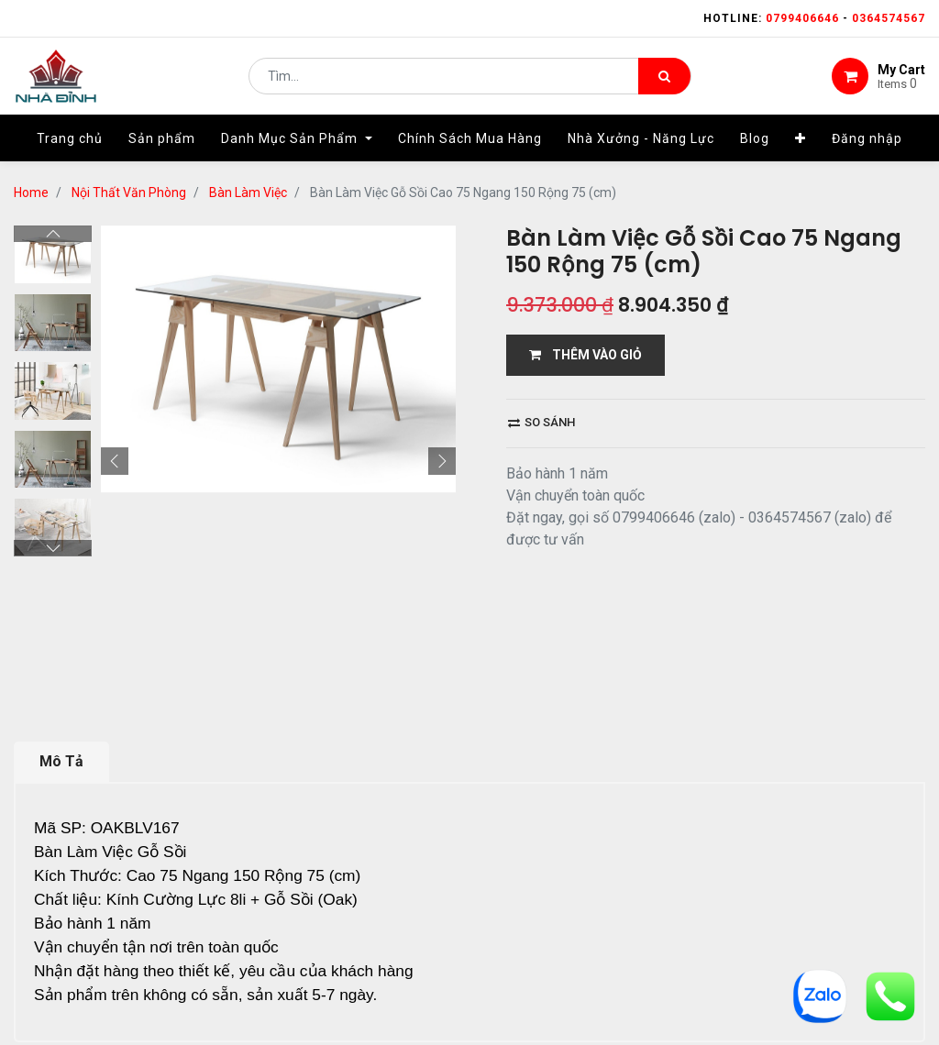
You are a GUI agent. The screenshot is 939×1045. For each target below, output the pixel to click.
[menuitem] (70, 144)
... (198, 987)
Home (31, 192)
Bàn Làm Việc (248, 192)
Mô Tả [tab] (61, 629)
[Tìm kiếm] (664, 78)
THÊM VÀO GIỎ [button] (585, 354)
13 (227, 987)
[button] (800, 144)
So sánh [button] (541, 422)
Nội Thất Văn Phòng (129, 192)
